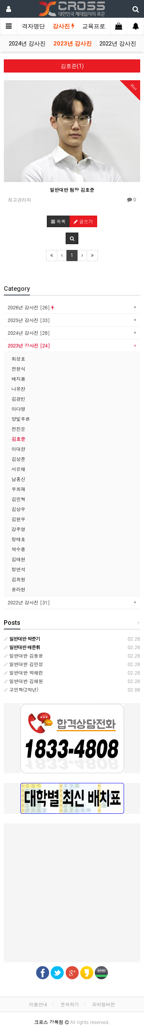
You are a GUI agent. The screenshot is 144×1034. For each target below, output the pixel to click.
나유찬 (18, 388)
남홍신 (18, 479)
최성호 (18, 358)
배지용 (18, 378)
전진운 (18, 428)
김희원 (18, 579)
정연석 (18, 569)
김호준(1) (72, 66)
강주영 (18, 529)
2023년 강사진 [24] (29, 345)
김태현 (18, 559)
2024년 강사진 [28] (29, 332)
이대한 (18, 448)
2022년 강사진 (117, 43)
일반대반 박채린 (23, 672)
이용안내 (38, 1004)
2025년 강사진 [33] (29, 320)
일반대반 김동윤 (23, 655)
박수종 (18, 549)
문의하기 (70, 1004)
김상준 (18, 458)
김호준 (18, 438)
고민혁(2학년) (21, 689)
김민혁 (18, 499)
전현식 (18, 368)
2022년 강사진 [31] (29, 602)
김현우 (18, 519)
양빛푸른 (21, 418)
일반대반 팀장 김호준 (72, 189)
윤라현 (18, 589)
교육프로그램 (99, 26)
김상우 (18, 509)
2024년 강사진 (27, 43)
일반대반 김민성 (23, 664)
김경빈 (18, 398)
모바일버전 (103, 1004)
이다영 (18, 408)
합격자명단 (30, 26)
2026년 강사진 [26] (31, 307)
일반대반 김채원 (23, 681)
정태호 (18, 539)
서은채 (18, 469)
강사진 (63, 26)
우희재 (18, 489)
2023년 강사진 (72, 43)
